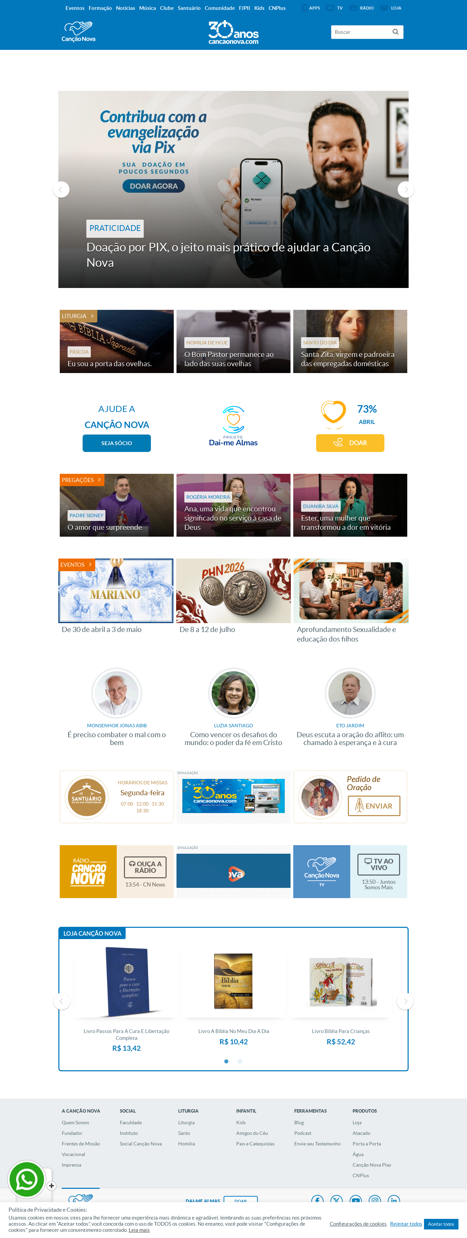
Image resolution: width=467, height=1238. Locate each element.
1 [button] (227, 1062)
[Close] (51, 1186)
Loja (357, 1122)
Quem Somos (75, 1122)
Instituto (129, 1133)
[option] (233, 189)
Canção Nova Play (372, 1165)
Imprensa (71, 1165)
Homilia (186, 1143)
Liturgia (74, 316)
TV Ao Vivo (382, 864)
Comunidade (220, 8)
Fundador (72, 1133)
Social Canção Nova (141, 1143)
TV (340, 8)
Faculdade (131, 1122)
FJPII (244, 8)
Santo (184, 1133)
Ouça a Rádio (148, 867)
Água (358, 1154)
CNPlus (361, 1175)
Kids (241, 1122)
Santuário (189, 8)
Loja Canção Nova (92, 933)
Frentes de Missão (81, 1143)
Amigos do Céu (252, 1133)
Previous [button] (61, 189)
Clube (167, 8)
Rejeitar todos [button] (406, 1224)
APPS (314, 8)
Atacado (361, 1133)
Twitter (336, 1202)
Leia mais (139, 1230)
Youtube (355, 1202)
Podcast (302, 1133)
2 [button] (240, 1062)
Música (147, 8)
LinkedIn (393, 1202)
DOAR (358, 442)
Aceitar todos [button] (441, 1224)
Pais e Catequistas (255, 1143)
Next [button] (405, 189)
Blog (299, 1122)
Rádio (367, 8)
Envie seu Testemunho (317, 1143)
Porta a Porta (367, 1143)
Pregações (78, 480)
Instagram (374, 1202)
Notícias (125, 8)
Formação (100, 8)
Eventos (72, 565)
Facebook (317, 1202)
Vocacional (73, 1154)
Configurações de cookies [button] (358, 1224)
